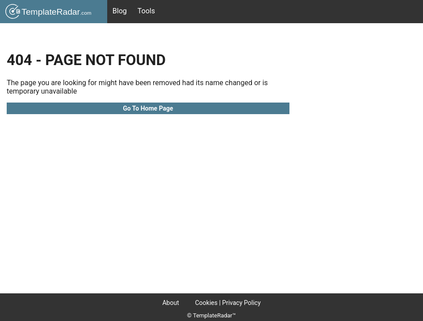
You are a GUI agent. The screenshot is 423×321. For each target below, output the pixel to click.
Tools (146, 11)
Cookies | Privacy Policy (228, 302)
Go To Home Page (148, 108)
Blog (120, 11)
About (170, 302)
